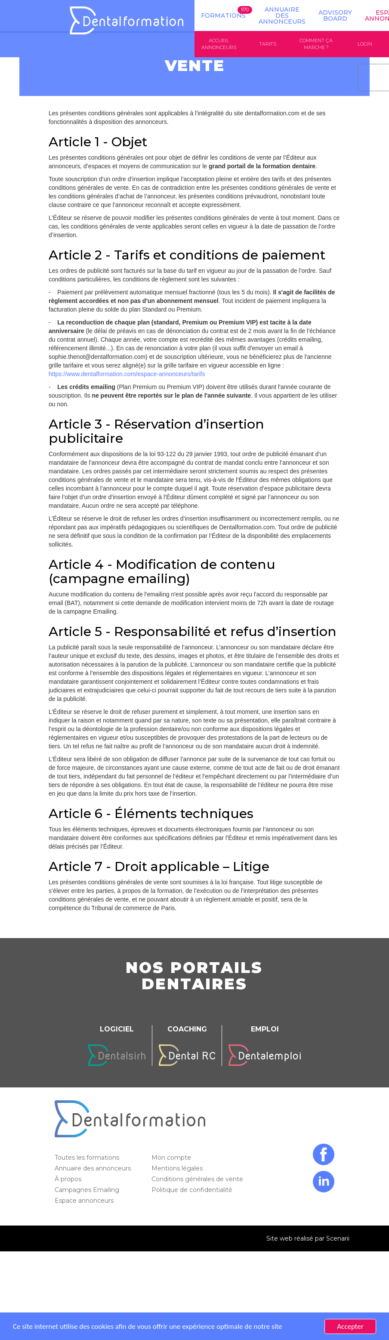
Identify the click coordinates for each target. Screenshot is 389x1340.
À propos (69, 1179)
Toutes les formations (88, 1157)
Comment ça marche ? (316, 43)
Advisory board (335, 15)
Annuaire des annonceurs (282, 15)
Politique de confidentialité (192, 1190)
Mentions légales (177, 1168)
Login (365, 44)
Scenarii (337, 1238)
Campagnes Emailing (88, 1190)
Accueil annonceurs (218, 43)
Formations (223, 15)
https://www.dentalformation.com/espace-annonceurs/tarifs (127, 374)
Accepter (350, 1326)
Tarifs (267, 44)
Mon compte (172, 1157)
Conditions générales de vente (198, 1179)
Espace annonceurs (85, 1200)
